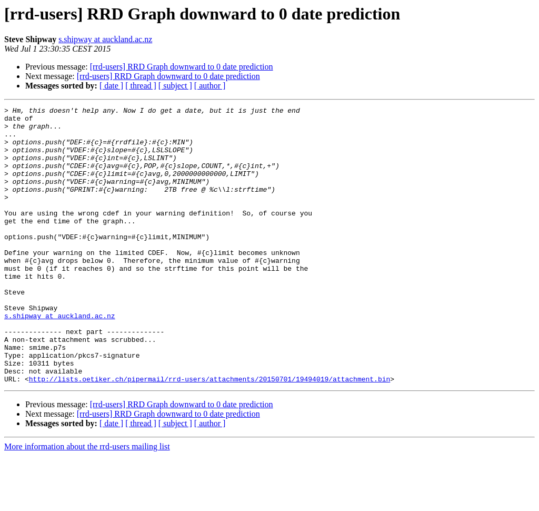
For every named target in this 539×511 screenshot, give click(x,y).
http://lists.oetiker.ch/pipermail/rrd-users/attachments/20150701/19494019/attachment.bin (209, 434)
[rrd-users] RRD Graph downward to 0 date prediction (181, 66)
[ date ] (111, 85)
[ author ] (210, 85)
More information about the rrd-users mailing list (87, 501)
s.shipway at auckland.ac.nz (105, 39)
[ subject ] (175, 85)
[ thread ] (140, 85)
